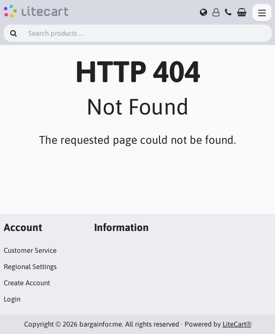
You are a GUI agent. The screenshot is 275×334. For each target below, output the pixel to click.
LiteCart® (237, 324)
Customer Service (30, 250)
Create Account (27, 283)
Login (12, 299)
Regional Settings (30, 266)
